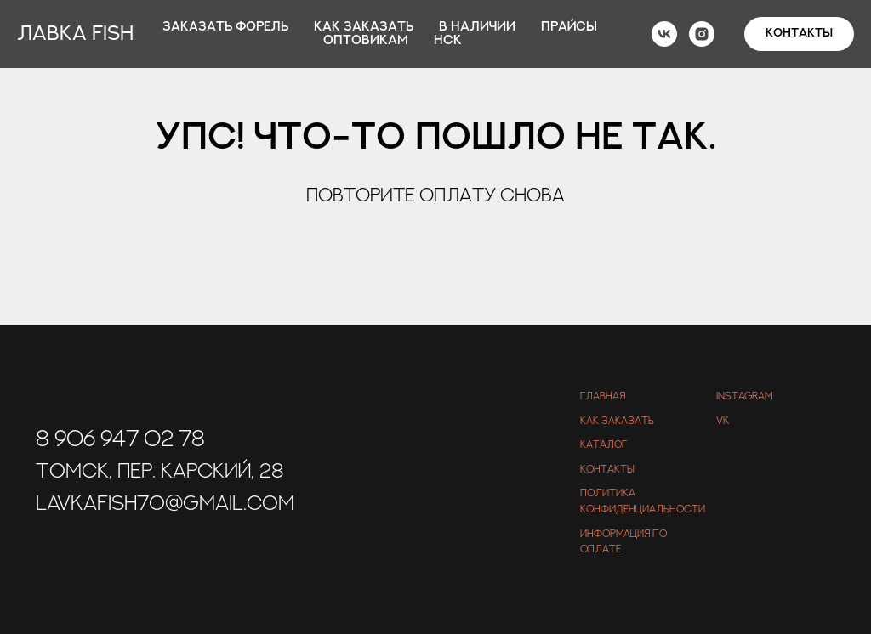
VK (722, 421)
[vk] (664, 34)
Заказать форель (225, 26)
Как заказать (363, 26)
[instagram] (701, 34)
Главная (602, 396)
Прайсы (569, 26)
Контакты (607, 469)
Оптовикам (365, 40)
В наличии (477, 26)
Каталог (603, 444)
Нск (448, 40)
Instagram (744, 396)
